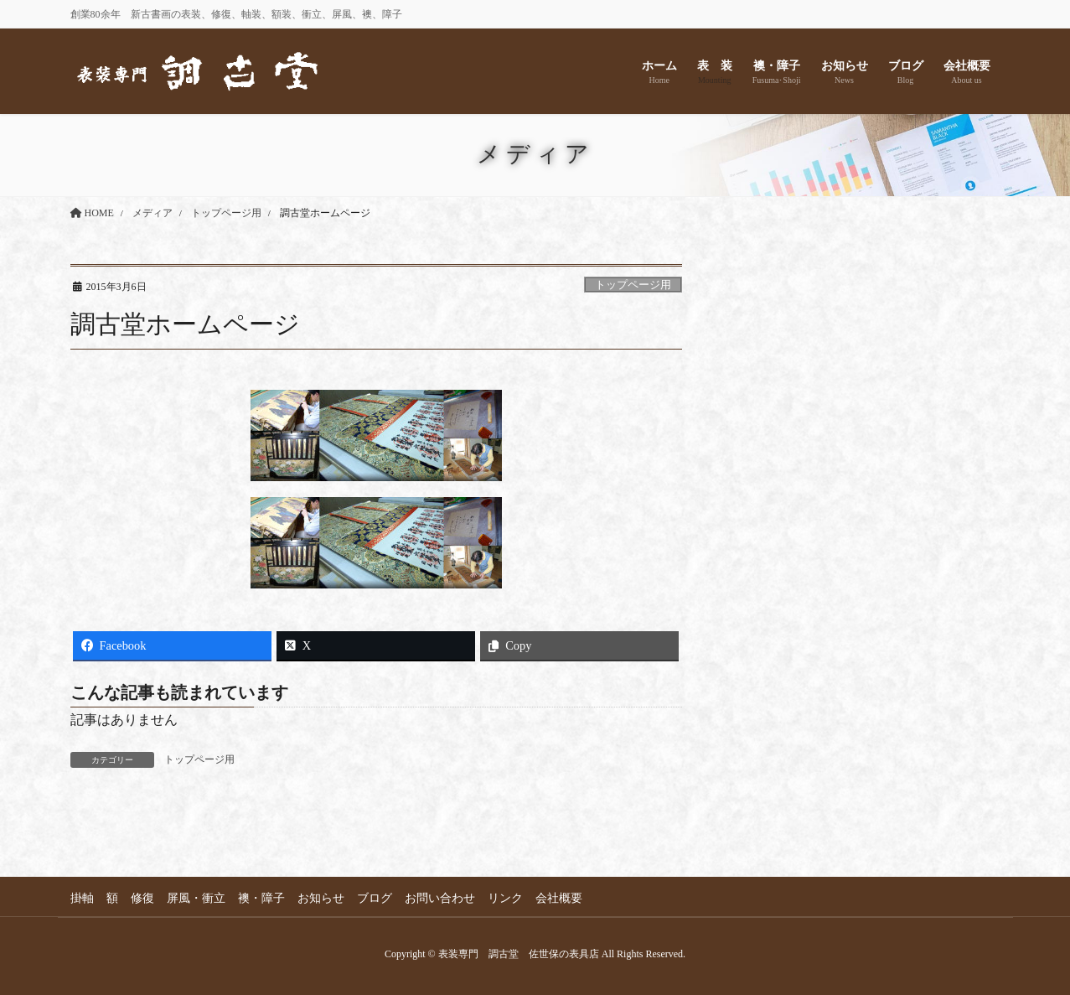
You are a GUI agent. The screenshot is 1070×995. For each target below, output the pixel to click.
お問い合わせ (440, 898)
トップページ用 (633, 285)
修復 (142, 898)
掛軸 (82, 898)
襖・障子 (261, 898)
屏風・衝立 (196, 898)
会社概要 (558, 898)
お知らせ (320, 898)
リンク (505, 898)
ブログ (374, 898)
